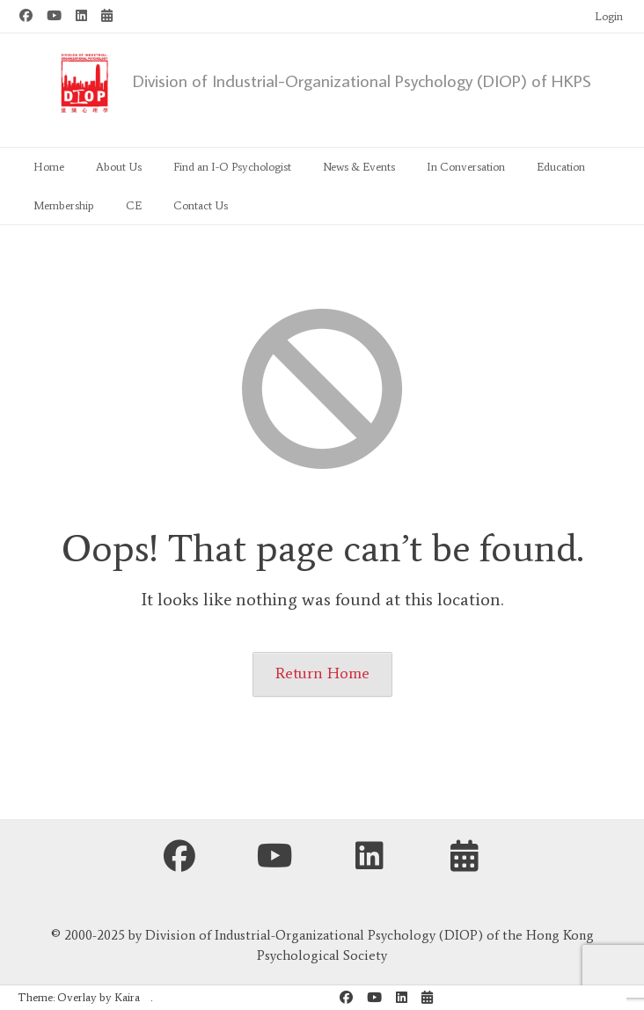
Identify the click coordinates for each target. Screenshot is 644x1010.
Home (48, 166)
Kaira (127, 997)
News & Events (359, 166)
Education (561, 166)
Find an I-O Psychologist (232, 166)
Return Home (322, 673)
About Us (119, 166)
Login (609, 16)
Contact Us (200, 205)
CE (134, 205)
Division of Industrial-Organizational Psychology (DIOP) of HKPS (362, 80)
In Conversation (466, 166)
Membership (63, 205)
